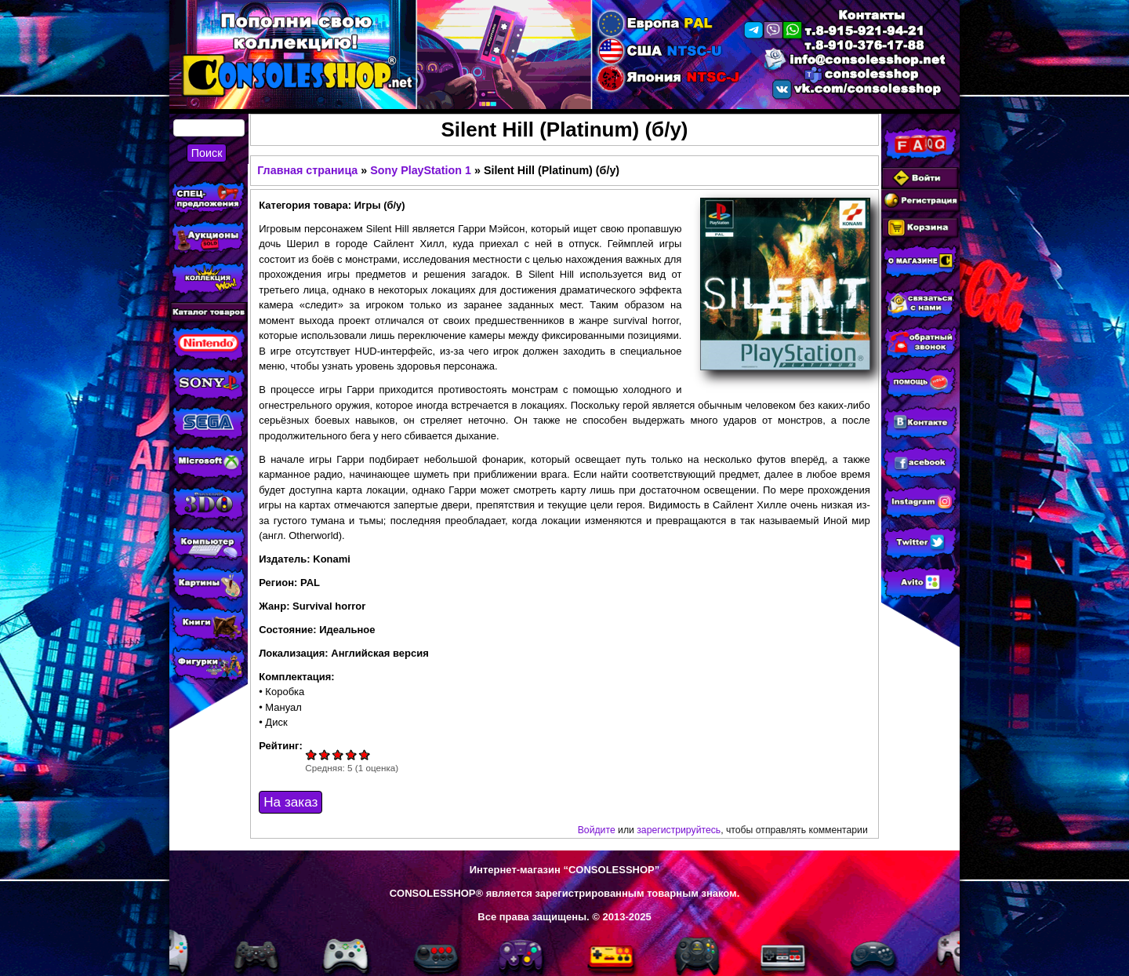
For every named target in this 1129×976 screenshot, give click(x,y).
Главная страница (307, 170)
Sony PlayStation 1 (420, 170)
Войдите (596, 830)
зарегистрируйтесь (679, 830)
